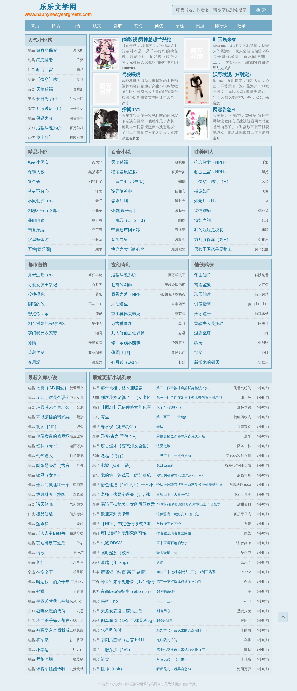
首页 (35, 25)
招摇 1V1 (131, 109)
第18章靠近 (165, 465)
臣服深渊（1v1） (116, 649)
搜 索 (261, 10)
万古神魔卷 (121, 323)
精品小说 (37, 151)
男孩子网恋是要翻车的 (213, 253)
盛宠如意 (202, 191)
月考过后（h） (50, 108)
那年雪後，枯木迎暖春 (121, 388)
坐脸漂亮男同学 (168, 524)
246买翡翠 (164, 620)
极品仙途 (44, 514)
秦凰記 (34, 362)
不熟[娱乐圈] (39, 249)
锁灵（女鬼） (48, 475)
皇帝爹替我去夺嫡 (53, 601)
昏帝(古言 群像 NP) (119, 436)
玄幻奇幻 (121, 264)
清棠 (105, 659)
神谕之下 (44, 572)
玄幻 (138, 25)
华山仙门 (44, 137)
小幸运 (42, 649)
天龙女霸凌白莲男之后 (121, 611)
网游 (200, 25)
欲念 (198, 352)
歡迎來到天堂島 (115, 514)
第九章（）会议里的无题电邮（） (182, 630)
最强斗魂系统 (48, 128)
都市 (117, 25)
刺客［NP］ (47, 426)
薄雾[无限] (120, 352)
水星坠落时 (38, 239)
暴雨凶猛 (36, 220)
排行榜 (221, 25)
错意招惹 (36, 230)
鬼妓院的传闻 (166, 640)
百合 (76, 25)
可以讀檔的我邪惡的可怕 (124, 533)
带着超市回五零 (125, 230)
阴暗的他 (36, 304)
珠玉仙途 (202, 294)
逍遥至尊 (202, 333)
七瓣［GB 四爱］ (52, 388)
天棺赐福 (44, 89)
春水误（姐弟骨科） (119, 426)
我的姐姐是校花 (208, 230)
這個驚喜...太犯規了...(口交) (177, 514)
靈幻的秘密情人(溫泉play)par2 (179, 475)
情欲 (40, 552)
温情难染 (202, 210)
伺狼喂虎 (131, 74)
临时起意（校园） (117, 552)
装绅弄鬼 (119, 239)
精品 (56, 25)
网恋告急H (224, 109)
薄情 (32, 343)
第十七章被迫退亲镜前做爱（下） (182, 650)
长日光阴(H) (47, 98)
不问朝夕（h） (41, 201)
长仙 (40, 562)
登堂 (40, 591)
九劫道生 (119, 304)
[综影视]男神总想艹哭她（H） (146, 42)
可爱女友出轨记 (42, 285)
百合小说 (121, 151)
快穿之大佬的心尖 (128, 249)
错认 (159, 427)
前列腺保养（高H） (212, 239)
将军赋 (42, 640)
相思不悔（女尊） (44, 210)
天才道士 (202, 314)
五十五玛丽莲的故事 (172, 543)
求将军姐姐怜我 (50, 669)
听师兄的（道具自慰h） (174, 669)
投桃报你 (36, 294)
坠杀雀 (42, 523)
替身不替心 (38, 191)
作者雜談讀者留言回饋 (173, 533)
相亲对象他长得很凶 (46, 323)
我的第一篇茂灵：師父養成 (126, 475)
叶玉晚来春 (224, 39)
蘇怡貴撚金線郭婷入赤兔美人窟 (180, 436)
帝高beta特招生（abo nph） (127, 591)
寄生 (105, 417)
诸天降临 (44, 504)
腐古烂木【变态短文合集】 (126, 446)
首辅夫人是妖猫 (208, 323)
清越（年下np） (115, 562)
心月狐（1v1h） (126, 362)
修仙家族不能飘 (125, 343)
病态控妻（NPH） (211, 162)
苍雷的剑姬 (121, 285)
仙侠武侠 (204, 264)
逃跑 (159, 562)
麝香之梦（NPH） (128, 294)
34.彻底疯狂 (165, 591)
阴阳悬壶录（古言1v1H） (124, 640)
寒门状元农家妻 (42, 333)
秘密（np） (111, 601)
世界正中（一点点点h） (174, 456)
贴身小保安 (46, 50)
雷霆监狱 (202, 285)
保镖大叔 (44, 118)
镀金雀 (34, 181)
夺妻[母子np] (123, 210)
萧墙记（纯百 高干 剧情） (125, 572)
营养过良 (36, 352)
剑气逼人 (44, 455)
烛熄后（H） (206, 201)
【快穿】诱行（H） (212, 181)
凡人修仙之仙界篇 (128, 333)
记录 (241, 25)
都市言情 (37, 264)
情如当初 (202, 220)
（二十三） (165, 601)
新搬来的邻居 (206, 362)
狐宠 (198, 343)
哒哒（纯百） (113, 455)
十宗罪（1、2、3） (129, 220)
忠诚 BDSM (111, 543)
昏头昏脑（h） (167, 553)
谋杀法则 (119, 201)
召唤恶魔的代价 (50, 611)
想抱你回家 (38, 314)
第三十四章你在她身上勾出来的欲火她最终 (189, 397)
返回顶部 (283, 617)
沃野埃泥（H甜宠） (233, 74)
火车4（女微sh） (169, 407)
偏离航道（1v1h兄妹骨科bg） (128, 620)
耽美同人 (204, 151)
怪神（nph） (48, 446)
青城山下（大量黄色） (173, 494)
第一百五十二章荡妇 (172, 417)
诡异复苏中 (121, 191)
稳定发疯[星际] (125, 172)
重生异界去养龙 (125, 314)
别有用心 (163, 611)
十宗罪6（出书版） (129, 181)
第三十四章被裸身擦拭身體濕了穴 (182, 388)
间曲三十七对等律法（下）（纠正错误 (186, 572)
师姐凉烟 (44, 659)
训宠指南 (202, 304)
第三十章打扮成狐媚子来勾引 (179, 582)
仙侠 (159, 25)
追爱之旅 (163, 446)
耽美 (97, 25)
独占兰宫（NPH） (211, 172)
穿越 (179, 25)
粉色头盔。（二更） (172, 659)
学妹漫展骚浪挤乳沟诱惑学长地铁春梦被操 (189, 485)
